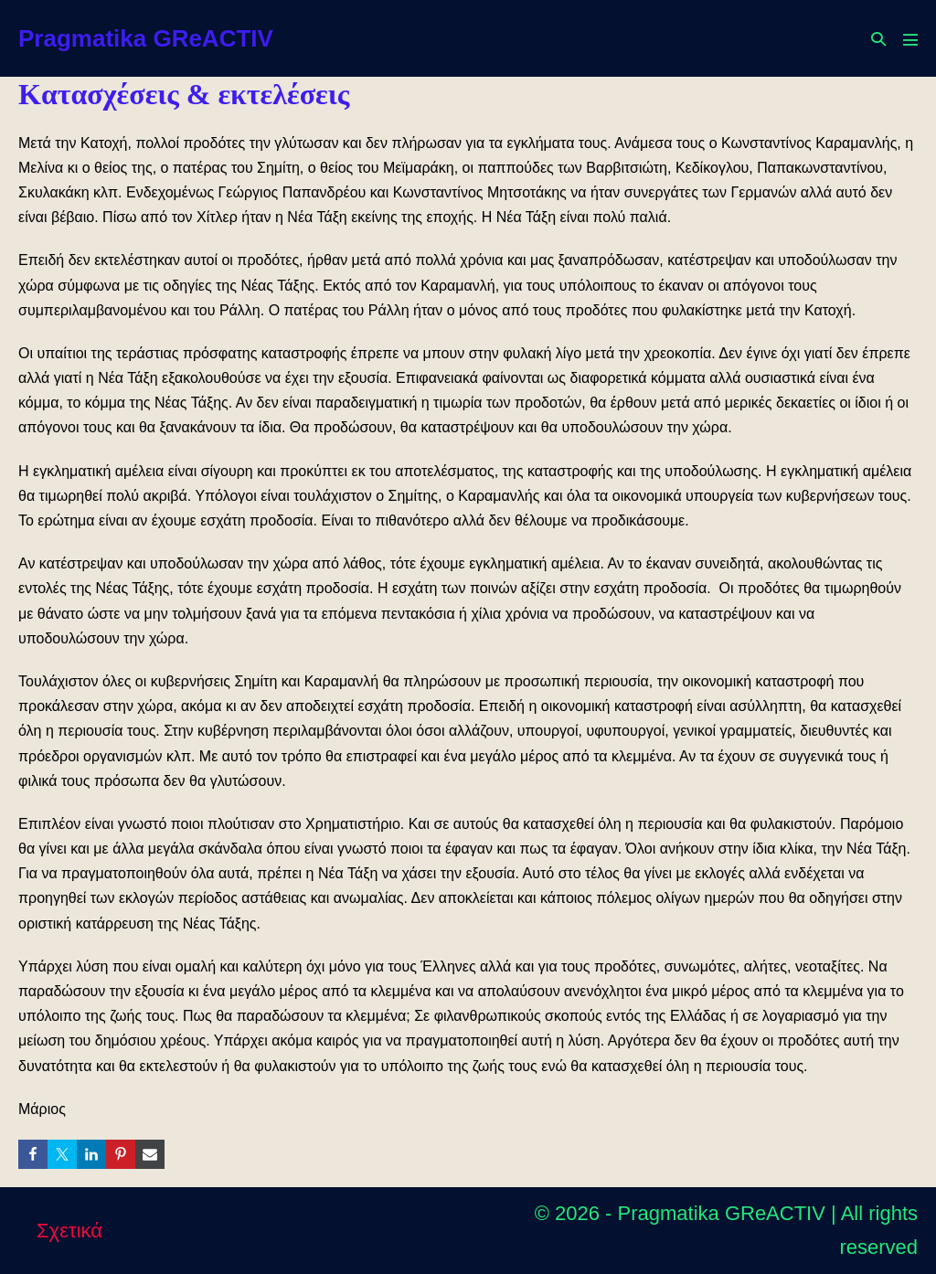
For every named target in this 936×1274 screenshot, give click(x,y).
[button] (878, 39)
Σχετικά (69, 1230)
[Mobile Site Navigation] (910, 39)
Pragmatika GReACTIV (145, 38)
